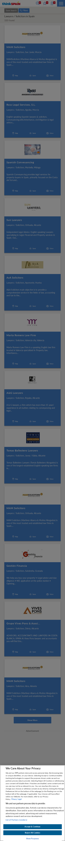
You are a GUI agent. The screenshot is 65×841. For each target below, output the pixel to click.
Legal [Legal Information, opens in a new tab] (20, 799)
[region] (32, 803)
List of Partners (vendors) (16, 820)
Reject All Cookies (32, 833)
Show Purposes (32, 838)
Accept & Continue (32, 826)
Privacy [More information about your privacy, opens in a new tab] (14, 799)
